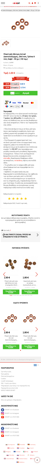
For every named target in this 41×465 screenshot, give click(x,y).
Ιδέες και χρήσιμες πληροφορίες (11, 400)
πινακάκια (18, 160)
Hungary (7, 452)
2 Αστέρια (14, 199)
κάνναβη (6, 158)
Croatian (21, 448)
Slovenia (21, 455)
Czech (30, 448)
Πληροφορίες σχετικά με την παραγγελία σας (15, 386)
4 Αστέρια (22, 199)
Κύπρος (30, 455)
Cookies (3, 379)
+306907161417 (32, 6)
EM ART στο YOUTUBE (10, 417)
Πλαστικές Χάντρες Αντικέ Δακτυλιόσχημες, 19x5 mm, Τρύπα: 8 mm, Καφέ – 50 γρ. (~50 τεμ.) (11, 338)
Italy (25, 452)
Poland (34, 452)
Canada (33, 459)
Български (10, 445)
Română (21, 445)
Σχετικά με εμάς (6, 372)
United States (22, 459)
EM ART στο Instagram (10, 413)
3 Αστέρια (18, 199)
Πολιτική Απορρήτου (7, 376)
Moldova (20, 462)
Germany (32, 444)
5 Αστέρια (26, 199)
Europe (17, 452)
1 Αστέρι (9, 199)
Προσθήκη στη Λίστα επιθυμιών (13, 68)
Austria (10, 448)
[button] (9, 295)
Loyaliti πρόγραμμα (7, 381)
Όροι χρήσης (5, 374)
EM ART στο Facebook (10, 409)
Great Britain (9, 459)
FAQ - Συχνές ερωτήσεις (8, 383)
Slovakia (10, 455)
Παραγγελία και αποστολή (9, 388)
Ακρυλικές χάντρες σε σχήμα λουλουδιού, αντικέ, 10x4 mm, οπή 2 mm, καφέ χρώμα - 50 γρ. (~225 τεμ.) (30, 283)
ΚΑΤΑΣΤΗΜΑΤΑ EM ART (8, 390)
